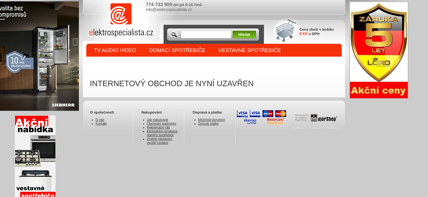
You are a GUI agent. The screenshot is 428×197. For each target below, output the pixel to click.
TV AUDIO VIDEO (115, 50)
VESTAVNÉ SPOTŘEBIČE (249, 50)
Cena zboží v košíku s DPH (316, 31)
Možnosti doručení (211, 120)
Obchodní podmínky (161, 124)
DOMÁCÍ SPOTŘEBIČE (177, 50)
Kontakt (101, 124)
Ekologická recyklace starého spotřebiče (162, 133)
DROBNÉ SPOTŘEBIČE (122, 63)
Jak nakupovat (157, 120)
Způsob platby (208, 124)
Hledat (244, 34)
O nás (100, 120)
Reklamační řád (158, 127)
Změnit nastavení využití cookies (159, 141)
